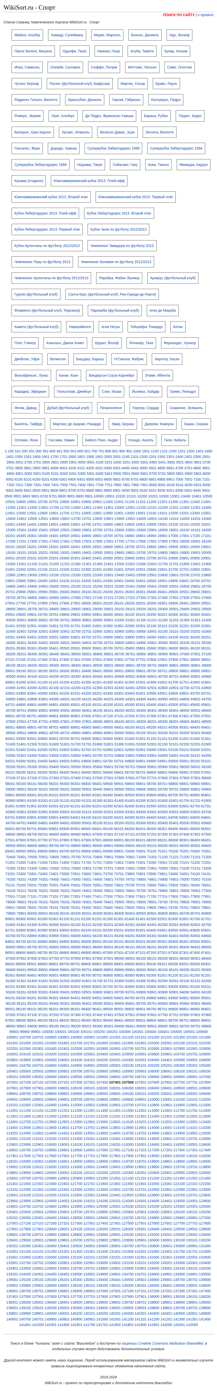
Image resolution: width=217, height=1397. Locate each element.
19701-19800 (157, 553)
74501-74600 (92, 879)
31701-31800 (80, 626)
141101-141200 (147, 1319)
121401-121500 (18, 1184)
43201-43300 (102, 693)
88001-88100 (135, 958)
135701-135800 (198, 1280)
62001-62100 (59, 806)
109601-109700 (70, 1099)
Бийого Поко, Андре (101, 440)
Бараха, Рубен (156, 116)
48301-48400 (179, 722)
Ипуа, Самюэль (27, 67)
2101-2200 (139, 457)
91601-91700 (92, 981)
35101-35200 (201, 643)
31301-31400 (201, 620)
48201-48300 (157, 722)
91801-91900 (135, 981)
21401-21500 (113, 564)
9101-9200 (157, 490)
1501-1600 (32, 457)
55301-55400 (48, 767)
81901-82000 (48, 925)
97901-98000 (15, 1020)
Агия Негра (110, 327)
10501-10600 (15, 502)
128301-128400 (147, 1229)
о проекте (205, 15)
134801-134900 (172, 1274)
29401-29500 (201, 609)
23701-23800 (201, 575)
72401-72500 (48, 868)
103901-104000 (44, 1060)
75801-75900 (167, 885)
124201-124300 (121, 1201)
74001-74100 (189, 874)
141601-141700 (82, 1325)
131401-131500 (121, 1251)
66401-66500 (189, 829)
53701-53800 (113, 756)
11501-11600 (26, 508)
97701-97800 (179, 1015)
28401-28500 (189, 603)
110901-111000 (198, 1105)
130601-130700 (121, 1246)
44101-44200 (92, 699)
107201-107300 (70, 1082)
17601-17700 (113, 541)
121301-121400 (198, 1178)
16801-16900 (146, 536)
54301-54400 (37, 761)
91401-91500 (48, 981)
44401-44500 (157, 699)
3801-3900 (32, 468)
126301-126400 (44, 1218)
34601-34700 (92, 643)
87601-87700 (48, 958)
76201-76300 (48, 891)
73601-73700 (102, 874)
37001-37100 (201, 654)
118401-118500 (70, 1161)
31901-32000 (124, 626)
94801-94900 (167, 998)
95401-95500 (92, 1003)
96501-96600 (124, 1009)
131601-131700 (172, 1251)
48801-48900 (80, 727)
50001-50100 (135, 733)
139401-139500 (121, 1308)
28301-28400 (167, 603)
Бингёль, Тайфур (28, 424)
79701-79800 (189, 908)
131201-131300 (70, 1251)
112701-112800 (44, 1122)
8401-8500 (32, 490)
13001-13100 (146, 513)
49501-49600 (26, 733)
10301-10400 (180, 496)
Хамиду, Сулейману (67, 35)
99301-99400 (113, 1026)
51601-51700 (70, 744)
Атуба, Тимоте (142, 51)
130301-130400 (44, 1246)
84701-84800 (37, 942)
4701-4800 (192, 468)
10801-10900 (80, 502)
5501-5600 (130, 474)
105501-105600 (44, 1071)
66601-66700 (26, 834)
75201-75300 (37, 885)
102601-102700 (121, 1049)
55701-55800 (135, 767)
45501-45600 (189, 705)
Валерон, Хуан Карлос (32, 132)
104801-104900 (70, 1065)
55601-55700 (113, 767)
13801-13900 (113, 519)
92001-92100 (179, 981)
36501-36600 (92, 654)
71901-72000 (146, 863)
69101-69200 (157, 846)
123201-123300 (70, 1195)
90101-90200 (179, 970)
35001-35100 (179, 643)
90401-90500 (37, 975)
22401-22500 (124, 569)
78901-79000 (15, 908)
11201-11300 (167, 502)
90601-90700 (80, 975)
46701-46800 (37, 716)
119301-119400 (95, 1167)
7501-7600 (77, 485)
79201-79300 (80, 908)
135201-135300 (70, 1280)
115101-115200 (44, 1139)
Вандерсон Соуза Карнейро (111, 375)
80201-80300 (92, 913)
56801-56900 (167, 772)
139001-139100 (18, 1308)
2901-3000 (77, 462)
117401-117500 (18, 1156)
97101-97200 (48, 1015)
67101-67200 (135, 834)
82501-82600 (179, 925)
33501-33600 (59, 637)
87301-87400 (189, 953)
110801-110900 (172, 1105)
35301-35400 (37, 648)
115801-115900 (18, 1144)
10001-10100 (114, 496)
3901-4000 (50, 468)
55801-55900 (157, 767)
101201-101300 (172, 1037)
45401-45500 (167, 705)
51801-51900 (113, 744)
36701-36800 (135, 654)
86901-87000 (102, 953)
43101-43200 (80, 693)
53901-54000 (157, 756)
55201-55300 (26, 767)
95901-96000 (201, 1003)
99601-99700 (179, 1026)
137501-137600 (44, 1297)
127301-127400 (95, 1223)
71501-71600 (59, 863)
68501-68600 (26, 846)
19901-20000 (201, 553)
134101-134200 (198, 1268)
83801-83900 (48, 936)
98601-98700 (167, 1020)
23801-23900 (15, 581)
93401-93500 (70, 992)
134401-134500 (70, 1274)
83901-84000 (70, 936)
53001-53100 (167, 750)
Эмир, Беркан (123, 424)
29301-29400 (179, 609)
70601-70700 (70, 857)
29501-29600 (15, 615)
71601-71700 (80, 863)
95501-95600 (113, 1003)
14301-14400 (15, 524)
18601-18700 (124, 547)
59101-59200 (48, 789)
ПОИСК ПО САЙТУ (179, 15)
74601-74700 (113, 879)
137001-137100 (121, 1291)
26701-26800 (26, 598)
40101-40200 (48, 676)
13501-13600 (48, 519)
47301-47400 (167, 716)
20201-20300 (59, 558)
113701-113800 (95, 1128)
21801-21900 (201, 564)
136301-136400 (147, 1285)
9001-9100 (139, 490)
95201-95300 (48, 1003)
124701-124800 (44, 1206)
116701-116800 (44, 1150)
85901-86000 (92, 947)
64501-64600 (189, 817)
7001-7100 (192, 479)
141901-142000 (160, 1325)
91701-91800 (113, 981)
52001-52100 (157, 744)
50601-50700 (59, 739)
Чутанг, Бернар (26, 84)
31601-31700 (59, 626)
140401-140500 (172, 1313)
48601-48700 (37, 727)
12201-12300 (179, 508)
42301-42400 (113, 688)
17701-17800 (135, 541)
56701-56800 (146, 772)
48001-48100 (113, 722)
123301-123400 (95, 1195)
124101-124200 (95, 1201)
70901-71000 (135, 857)
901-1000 (133, 451)
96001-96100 (15, 1009)
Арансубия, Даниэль (84, 100)
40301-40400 (92, 676)
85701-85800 (48, 947)
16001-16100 (179, 530)
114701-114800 (147, 1133)
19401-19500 (92, 553)
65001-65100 (92, 823)
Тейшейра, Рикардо (146, 327)
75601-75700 (124, 885)
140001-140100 (70, 1313)
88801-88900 (102, 964)
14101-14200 (179, 519)
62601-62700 (189, 806)
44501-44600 (179, 699)
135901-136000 (44, 1285)
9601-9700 (39, 496)
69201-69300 (179, 846)
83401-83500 (167, 930)
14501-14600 (59, 524)
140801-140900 (70, 1319)
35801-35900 (146, 648)
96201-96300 (59, 1009)
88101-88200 (157, 958)
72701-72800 (113, 868)
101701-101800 (95, 1043)
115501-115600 (147, 1139)
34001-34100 (167, 637)
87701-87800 (70, 958)
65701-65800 (37, 829)
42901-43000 (37, 693)
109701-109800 (95, 1099)
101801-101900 (121, 1043)
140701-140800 (44, 1319)
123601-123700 (172, 1195)
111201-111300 (70, 1110)
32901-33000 (135, 631)
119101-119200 (44, 1167)
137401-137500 (18, 1297)
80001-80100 (48, 913)
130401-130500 (70, 1246)
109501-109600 (44, 1099)
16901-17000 (167, 536)
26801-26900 (48, 598)
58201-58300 (59, 784)
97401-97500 (113, 1015)
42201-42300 (92, 688)
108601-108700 (18, 1094)
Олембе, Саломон (65, 67)
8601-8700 (67, 490)
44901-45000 (59, 705)
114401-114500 (70, 1133)
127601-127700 (172, 1223)
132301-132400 (147, 1257)
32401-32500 (26, 631)
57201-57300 (48, 778)
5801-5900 (184, 474)
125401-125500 (18, 1212)
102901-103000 (198, 1049)
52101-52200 (179, 744)
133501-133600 (44, 1268)
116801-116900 (70, 1150)
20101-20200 (37, 558)
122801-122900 (172, 1190)
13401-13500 (26, 519)
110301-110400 (44, 1105)
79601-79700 (167, 908)
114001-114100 (172, 1128)
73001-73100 (179, 868)
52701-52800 (102, 750)
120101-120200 (95, 1173)
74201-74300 (26, 879)
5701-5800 (166, 474)
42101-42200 (70, 688)
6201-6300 (50, 479)
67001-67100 (113, 834)
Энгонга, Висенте (160, 132)
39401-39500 (102, 671)
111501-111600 (147, 1110)
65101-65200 (113, 823)
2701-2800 (41, 462)
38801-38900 (179, 665)
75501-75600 (102, 885)
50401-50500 (15, 739)
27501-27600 (201, 598)
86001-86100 (113, 947)
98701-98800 (189, 1020)
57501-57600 (113, 778)
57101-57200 (26, 778)
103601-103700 (172, 1054)
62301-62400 (124, 806)
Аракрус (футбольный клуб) (173, 278)
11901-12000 (113, 508)
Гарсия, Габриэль (126, 100)
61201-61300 (92, 801)
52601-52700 (80, 750)
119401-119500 (121, 1167)
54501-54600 (80, 761)
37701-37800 (146, 660)
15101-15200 (189, 524)
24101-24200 (80, 581)
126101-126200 (198, 1212)
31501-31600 (37, 626)
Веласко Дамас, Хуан (117, 132)
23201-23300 (92, 575)
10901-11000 (102, 502)
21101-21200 (48, 564)
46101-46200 (113, 710)
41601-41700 (167, 682)
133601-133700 (70, 1268)
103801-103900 (18, 1060)
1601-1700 (50, 457)
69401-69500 (15, 851)
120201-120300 (121, 1173)
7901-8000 (148, 485)
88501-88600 (37, 964)
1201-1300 (185, 451)
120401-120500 (172, 1173)
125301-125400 (198, 1206)
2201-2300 (157, 457)
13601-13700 (70, 519)
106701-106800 (147, 1077)
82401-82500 (157, 925)
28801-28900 (70, 609)
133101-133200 (147, 1263)
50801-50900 (102, 739)
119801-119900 (18, 1173)
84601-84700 (15, 942)
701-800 (104, 451)
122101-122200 (198, 1184)
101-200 (21, 451)
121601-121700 (70, 1184)
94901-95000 (189, 998)
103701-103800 (198, 1054)
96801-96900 (189, 1009)
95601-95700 (135, 1003)
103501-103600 (147, 1054)
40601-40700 (157, 676)
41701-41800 (189, 682)
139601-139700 (172, 1308)
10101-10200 (136, 496)
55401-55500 (70, 767)
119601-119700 (172, 1167)
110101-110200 (198, 1099)
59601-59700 (157, 789)
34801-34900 (135, 643)
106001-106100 (172, 1071)
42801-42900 (15, 693)
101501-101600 (44, 1043)
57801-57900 (179, 778)
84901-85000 (80, 942)
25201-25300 (113, 586)
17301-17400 (48, 541)
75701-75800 (146, 885)
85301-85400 (167, 942)
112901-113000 (95, 1122)
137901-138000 (147, 1297)
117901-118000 (147, 1156)
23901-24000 (37, 581)
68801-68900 (92, 846)
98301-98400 (102, 1020)
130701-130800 (147, 1246)
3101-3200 (112, 462)
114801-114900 (172, 1133)
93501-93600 (92, 992)
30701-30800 (70, 620)
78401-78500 (113, 902)
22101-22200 (59, 569)
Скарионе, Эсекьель (186, 408)
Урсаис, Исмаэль (75, 132)
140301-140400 (147, 1313)
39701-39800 (167, 671)
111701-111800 (198, 1110)
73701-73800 (124, 874)
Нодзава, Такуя (89, 165)
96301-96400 (80, 1009)
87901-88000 (113, 958)
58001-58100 (15, 784)
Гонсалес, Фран (27, 148)
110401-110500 (70, 1105)
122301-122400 (44, 1190)
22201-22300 (80, 569)
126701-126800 (147, 1218)
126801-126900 (172, 1218)
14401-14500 (37, 524)
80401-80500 (135, 913)
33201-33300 (201, 631)
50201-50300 (179, 733)
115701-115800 (198, 1139)
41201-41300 (80, 682)
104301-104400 (147, 1060)
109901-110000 (147, 1099)
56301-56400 (59, 772)
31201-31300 (179, 620)
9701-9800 (57, 496)
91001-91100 (167, 975)
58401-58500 (102, 784)
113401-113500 (18, 1128)
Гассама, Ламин (62, 440)
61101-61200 (70, 801)
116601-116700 (18, 1150)
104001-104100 (70, 1060)
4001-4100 (67, 468)
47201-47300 (146, 716)
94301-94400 (59, 998)
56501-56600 (102, 772)
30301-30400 (189, 615)
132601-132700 (18, 1263)
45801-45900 (48, 710)
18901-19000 (189, 547)
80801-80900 (15, 919)
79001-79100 (37, 908)
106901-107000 (198, 1077)
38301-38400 (70, 665)
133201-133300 (172, 1263)
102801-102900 (172, 1049)
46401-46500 (179, 710)
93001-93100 (189, 987)
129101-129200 (147, 1235)
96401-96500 (102, 1009)
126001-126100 (172, 1212)
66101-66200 (124, 829)
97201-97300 (70, 1015)
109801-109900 (121, 1099)
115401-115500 (121, 1139)
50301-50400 (201, 733)
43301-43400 (124, 693)
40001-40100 (26, 676)
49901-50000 (113, 733)
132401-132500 (172, 1257)
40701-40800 (179, 676)
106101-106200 (198, 1071)
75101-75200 (15, 885)
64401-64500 (167, 817)
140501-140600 (198, 1313)
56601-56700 (124, 772)
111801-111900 (18, 1116)
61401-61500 (135, 801)
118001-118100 (172, 1156)
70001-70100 (146, 851)
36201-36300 (26, 654)
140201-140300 (121, 1313)
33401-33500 (37, 637)
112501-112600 (198, 1116)
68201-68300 (167, 840)
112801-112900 (70, 1122)
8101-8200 (184, 485)
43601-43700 (189, 693)
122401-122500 (70, 1190)
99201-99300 (92, 1026)
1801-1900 (85, 457)
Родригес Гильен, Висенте (35, 100)
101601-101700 (70, 1043)
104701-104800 (44, 1065)
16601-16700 (102, 536)
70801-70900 (113, 857)
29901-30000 (102, 615)
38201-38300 (48, 665)
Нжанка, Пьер (108, 51)
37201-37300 (37, 660)
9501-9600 (21, 496)
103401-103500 (121, 1054)
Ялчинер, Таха (141, 343)
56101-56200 (15, 772)
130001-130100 (172, 1240)
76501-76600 (113, 891)
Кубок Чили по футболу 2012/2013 (118, 229)
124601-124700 (18, 1206)
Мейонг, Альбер (27, 35)
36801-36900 (157, 654)
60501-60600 (146, 795)
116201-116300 (121, 1144)
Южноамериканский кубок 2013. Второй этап (51, 197)
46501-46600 (201, 710)
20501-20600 (124, 558)
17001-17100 (189, 536)
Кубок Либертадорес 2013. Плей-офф (45, 213)
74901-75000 (179, 879)
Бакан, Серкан (196, 424)
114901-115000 (198, 1133)
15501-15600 (70, 530)
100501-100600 (195, 1032)
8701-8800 (85, 490)
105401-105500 (18, 1071)
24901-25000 (48, 586)
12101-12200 (157, 508)
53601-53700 (92, 756)
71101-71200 (179, 857)
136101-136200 (95, 1285)
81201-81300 (102, 919)
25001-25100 (70, 586)
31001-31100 (135, 620)
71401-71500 (37, 863)
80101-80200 (70, 913)
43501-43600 (167, 693)
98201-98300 (80, 1020)
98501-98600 (146, 1020)
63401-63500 (157, 812)
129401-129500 (18, 1240)
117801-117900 (121, 1156)
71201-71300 (201, 857)
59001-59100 (26, 789)
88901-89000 (124, 964)
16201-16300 (15, 536)
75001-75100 (201, 879)
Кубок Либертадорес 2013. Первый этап (47, 229)
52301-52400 (15, 750)
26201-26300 (124, 592)
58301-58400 (80, 784)
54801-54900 (146, 761)
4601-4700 (174, 468)
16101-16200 (201, 530)
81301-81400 (124, 919)
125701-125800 (95, 1212)
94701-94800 (146, 998)
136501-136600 (198, 1285)
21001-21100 (26, 564)
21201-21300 (70, 564)
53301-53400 (26, 756)
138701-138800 (147, 1302)
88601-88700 (59, 964)
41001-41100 (37, 682)
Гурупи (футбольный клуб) (36, 294)
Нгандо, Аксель (141, 440)
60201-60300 (80, 795)
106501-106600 (95, 1077)
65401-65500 (179, 823)
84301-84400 (157, 936)
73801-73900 (146, 874)
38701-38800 (157, 665)
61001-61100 (48, 801)
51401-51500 (26, 744)
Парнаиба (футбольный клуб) (115, 310)
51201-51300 (189, 739)
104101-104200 (95, 1060)
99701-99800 (201, 1026)
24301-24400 (124, 581)
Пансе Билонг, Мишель (33, 51)
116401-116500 (172, 1144)
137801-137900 (121, 1297)
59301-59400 (92, 789)
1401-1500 (14, 457)
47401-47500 (189, 716)
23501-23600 (157, 575)
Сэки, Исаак (111, 391)
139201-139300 (70, 1308)
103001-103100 (18, 1054)
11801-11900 (92, 508)
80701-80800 (201, 913)
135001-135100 (18, 1280)
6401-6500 (85, 479)
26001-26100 (80, 592)
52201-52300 (201, 744)
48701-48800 (59, 727)
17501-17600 (92, 541)
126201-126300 (18, 1218)
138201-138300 (18, 1302)
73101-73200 (201, 868)
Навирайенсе (80, 327)
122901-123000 (198, 1190)
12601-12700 (59, 513)
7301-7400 (41, 485)
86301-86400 (179, 947)
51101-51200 (167, 739)
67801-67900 (80, 840)
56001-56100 (201, 767)
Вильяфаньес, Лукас (31, 375)
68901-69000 (113, 846)
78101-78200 (48, 902)
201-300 (35, 451)
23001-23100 (48, 575)
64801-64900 (48, 823)
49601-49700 (48, 733)
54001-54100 (179, 756)
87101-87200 (146, 953)
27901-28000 (80, 603)
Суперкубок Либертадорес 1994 (176, 148)
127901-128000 (44, 1229)
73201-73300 (15, 874)
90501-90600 (59, 975)
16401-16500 (59, 536)
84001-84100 (92, 936)
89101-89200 (167, 964)
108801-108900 (70, 1094)
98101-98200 (59, 1020)
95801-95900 (179, 1003)
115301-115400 (95, 1139)
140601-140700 (18, 1319)
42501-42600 (157, 688)
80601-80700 (179, 913)
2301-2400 (174, 457)
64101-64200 (102, 817)
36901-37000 (179, 654)
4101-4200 (85, 468)
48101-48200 (135, 722)
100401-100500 (169, 1032)
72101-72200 (189, 863)
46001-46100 (92, 710)
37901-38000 (189, 660)
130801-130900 (172, 1246)
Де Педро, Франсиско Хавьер (109, 116)
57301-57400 (70, 778)
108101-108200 (95, 1088)
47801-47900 (70, 722)
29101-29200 (135, 609)
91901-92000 (157, 981)
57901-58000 (201, 778)
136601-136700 (18, 1291)
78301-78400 (92, 902)
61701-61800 (201, 801)
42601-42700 (179, 688)
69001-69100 (135, 846)
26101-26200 (102, 592)
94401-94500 (80, 998)
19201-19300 (48, 553)
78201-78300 (70, 902)
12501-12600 (37, 513)
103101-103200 (44, 1054)
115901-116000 (44, 1144)
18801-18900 (167, 547)
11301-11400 (189, 502)
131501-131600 (147, 1251)
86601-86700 (37, 953)
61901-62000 (37, 806)
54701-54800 (124, 761)
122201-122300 (18, 1190)
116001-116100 (70, 1144)
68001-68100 (124, 840)
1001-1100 (150, 451)
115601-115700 (172, 1139)
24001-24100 (59, 581)
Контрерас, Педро (165, 100)
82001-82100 (70, 925)
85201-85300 (146, 942)
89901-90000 (135, 970)
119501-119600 (147, 1167)
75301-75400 (59, 885)
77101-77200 (37, 896)
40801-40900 (201, 676)
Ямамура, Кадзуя (193, 165)
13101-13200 (167, 513)
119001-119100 (18, 1167)
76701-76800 (157, 891)
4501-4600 (157, 468)
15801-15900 (135, 530)
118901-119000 (198, 1161)
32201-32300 (189, 626)
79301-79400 (102, 908)
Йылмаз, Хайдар (145, 391)
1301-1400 (203, 451)
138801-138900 (172, 1302)
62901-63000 (48, 812)
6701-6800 (139, 479)
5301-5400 (95, 474)
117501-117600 (44, 1156)
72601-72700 (92, 868)
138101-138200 (198, 1297)
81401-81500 (146, 919)
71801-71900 (124, 863)
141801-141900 (134, 1325)
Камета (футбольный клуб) (36, 327)
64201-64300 (124, 817)
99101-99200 (70, 1026)
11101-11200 (146, 502)
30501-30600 (26, 620)
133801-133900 (121, 1268)
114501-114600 (95, 1133)
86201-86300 (157, 947)
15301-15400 (26, 530)
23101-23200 (70, 575)
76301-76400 (70, 891)
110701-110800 (147, 1105)
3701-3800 (14, 468)
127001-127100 (18, 1223)
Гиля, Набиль (175, 440)
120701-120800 (44, 1178)
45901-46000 (70, 710)
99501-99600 (157, 1026)
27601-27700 (15, 603)
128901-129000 (95, 1235)
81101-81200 (80, 919)
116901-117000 (95, 1150)
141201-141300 (172, 1319)
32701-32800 (92, 631)
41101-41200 (59, 682)
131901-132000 (44, 1257)
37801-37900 (167, 660)
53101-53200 (189, 750)
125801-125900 (121, 1212)
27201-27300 (135, 598)
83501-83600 (189, 930)
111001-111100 (18, 1110)
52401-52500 (37, 750)
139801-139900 (18, 1313)
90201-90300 (201, 970)
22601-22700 (167, 569)
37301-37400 (59, 660)
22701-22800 (189, 569)
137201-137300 (172, 1291)
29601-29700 (37, 615)
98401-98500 (124, 1020)
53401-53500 (48, 756)
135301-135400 (95, 1280)
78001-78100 (26, 902)
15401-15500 (48, 530)
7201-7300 (23, 485)
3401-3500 (166, 462)
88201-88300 (179, 958)
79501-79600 (146, 908)
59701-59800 (179, 789)
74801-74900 (157, 879)
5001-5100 (41, 474)
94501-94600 (102, 998)
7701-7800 (112, 485)
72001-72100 (167, 863)
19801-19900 (179, 553)
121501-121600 (44, 1184)
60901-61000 (26, 801)
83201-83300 (124, 930)
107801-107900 (18, 1088)
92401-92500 (59, 987)
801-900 (118, 451)
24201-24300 (102, 581)
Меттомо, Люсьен (142, 67)
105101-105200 (147, 1065)
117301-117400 (198, 1150)
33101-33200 (179, 631)
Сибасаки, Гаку (125, 165)
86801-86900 (80, 953)
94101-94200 (15, 998)
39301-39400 (80, 671)
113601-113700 (70, 1128)
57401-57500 (92, 778)
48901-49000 (102, 727)
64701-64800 (26, 823)
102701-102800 (147, 1049)
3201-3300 (130, 462)
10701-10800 (59, 502)
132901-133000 (95, 1263)
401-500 (62, 451)
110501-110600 (95, 1105)
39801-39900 (189, 671)
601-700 (90, 451)
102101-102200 (198, 1043)
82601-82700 (201, 925)
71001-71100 (157, 857)
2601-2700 (23, 462)
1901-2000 (103, 457)
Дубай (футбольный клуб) (68, 408)
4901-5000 (23, 474)
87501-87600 (26, 958)
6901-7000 (174, 479)
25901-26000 (59, 592)
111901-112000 (44, 1116)
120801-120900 (70, 1178)
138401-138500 (70, 1302)
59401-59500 (113, 789)
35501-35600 (80, 648)
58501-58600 (124, 784)
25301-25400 (135, 586)
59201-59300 (70, 789)
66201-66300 (146, 829)
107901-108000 (44, 1088)
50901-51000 (124, 739)
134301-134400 (44, 1274)
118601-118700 (121, 1161)
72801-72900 (135, 868)
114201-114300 (18, 1133)
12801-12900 (102, 513)
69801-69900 (102, 851)
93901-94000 (179, 992)
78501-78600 (135, 902)
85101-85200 (124, 942)
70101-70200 (167, 851)
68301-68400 (189, 840)
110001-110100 (172, 1099)
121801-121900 (121, 1184)
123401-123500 (121, 1195)
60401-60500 (124, 795)
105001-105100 (121, 1065)
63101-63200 (92, 812)
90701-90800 (102, 975)
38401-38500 (92, 665)
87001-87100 (124, 953)
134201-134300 (18, 1274)
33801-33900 (124, 637)
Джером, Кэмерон (159, 424)
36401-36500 (70, 654)
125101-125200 (147, 1206)
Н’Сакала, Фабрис (129, 359)
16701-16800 (124, 536)
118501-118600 (95, 1161)
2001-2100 (121, 457)
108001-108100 (70, 1088)
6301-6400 (67, 479)
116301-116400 (147, 1144)
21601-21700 (157, 564)
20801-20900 (189, 558)
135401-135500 (121, 1280)
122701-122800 (147, 1190)
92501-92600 (80, 987)
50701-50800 (80, 739)
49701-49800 (70, 733)
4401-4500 (139, 468)
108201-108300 (121, 1088)
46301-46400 (157, 710)
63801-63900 (37, 817)
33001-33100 (157, 631)
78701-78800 (179, 902)
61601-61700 (179, 801)
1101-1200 (168, 451)
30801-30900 (92, 620)
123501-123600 (147, 1195)
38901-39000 (201, 665)
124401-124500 (172, 1201)
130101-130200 (198, 1240)
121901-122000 (147, 1184)
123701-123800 (198, 1195)
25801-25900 (37, 592)
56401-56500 (80, 772)
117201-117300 (172, 1150)
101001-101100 (121, 1037)
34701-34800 (113, 643)
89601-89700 (70, 970)
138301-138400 (44, 1302)
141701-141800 (108, 1325)
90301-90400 (15, 975)
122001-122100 (172, 1184)
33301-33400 (15, 637)
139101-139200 (44, 1308)
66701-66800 (48, 834)
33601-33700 (80, 637)
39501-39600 (124, 671)
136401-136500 (172, 1285)
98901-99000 (26, 1026)
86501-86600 (15, 953)
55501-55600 (92, 767)
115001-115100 (18, 1139)
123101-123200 (44, 1195)
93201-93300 (26, 992)
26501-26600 (189, 592)
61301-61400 (113, 801)
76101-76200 (26, 891)
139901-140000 (44, 1313)
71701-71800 (102, 863)
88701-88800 (80, 964)
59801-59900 (201, 789)
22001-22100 (37, 569)
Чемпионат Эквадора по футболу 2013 (122, 246)
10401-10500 (202, 496)
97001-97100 (26, 1015)
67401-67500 (201, 834)
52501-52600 (59, 750)
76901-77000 (201, 891)
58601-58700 (146, 784)
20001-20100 (15, 558)
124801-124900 (70, 1206)
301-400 (49, 451)
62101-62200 (80, 806)
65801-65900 (59, 829)
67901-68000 (102, 840)
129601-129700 (70, 1240)
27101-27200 (113, 598)
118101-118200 (198, 1156)
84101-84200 (113, 936)
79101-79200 (59, 908)
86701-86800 (59, 953)
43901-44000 (48, 699)
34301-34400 (26, 643)
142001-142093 (185, 1325)
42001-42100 (48, 688)
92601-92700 (102, 987)
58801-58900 (189, 784)
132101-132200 (95, 1257)
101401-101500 (18, 1043)
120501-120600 (198, 1173)
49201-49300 (167, 727)
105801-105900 (121, 1071)
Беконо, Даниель (145, 35)
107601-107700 (172, 1082)
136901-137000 (95, 1291)
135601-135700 (172, 1280)
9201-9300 (174, 490)
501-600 (76, 451)
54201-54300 (15, 761)
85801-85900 (70, 947)
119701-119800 (198, 1167)
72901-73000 (157, 868)
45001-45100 (80, 705)
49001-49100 (124, 727)
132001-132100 (70, 1257)
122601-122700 (121, 1190)
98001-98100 (37, 1020)
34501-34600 (70, 643)
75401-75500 (80, 885)
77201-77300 (59, 896)
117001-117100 (121, 1150)
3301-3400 (148, 462)
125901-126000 (147, 1212)
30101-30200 (146, 615)
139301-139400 (95, 1308)
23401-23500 (135, 575)
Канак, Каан (68, 375)
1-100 (9, 451)
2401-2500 (192, 457)
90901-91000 (146, 975)
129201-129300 (172, 1235)
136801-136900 (70, 1291)
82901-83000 (59, 930)
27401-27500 (179, 598)
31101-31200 (157, 620)
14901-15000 (146, 524)
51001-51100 (146, 739)
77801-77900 (189, 896)
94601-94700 (124, 998)
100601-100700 (18, 1037)
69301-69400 (201, 846)
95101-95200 (26, 1003)
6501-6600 (103, 479)
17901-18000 (179, 541)
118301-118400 (44, 1161)
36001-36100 (189, 648)
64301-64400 (146, 817)
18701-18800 (146, 547)
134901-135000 (198, 1274)
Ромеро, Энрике (27, 116)
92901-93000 (167, 987)
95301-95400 (70, 1003)
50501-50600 (37, 739)
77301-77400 (80, 896)
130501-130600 (95, 1246)
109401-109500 (18, 1099)
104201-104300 (121, 1060)
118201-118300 (18, 1161)
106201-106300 (18, 1077)
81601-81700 (189, 919)
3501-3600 (184, 462)
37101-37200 (15, 660)
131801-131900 (18, 1257)
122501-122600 (95, 1190)
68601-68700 (48, 846)
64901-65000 (70, 823)
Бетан (178, 327)
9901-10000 (94, 496)
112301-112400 (147, 1116)
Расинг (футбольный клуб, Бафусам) (80, 84)
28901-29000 (92, 609)
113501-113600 (44, 1128)
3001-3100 (95, 462)
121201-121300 (172, 1178)
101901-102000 (147, 1043)
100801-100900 (70, 1037)
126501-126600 (95, 1218)
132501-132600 (198, 1257)
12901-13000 (124, 513)
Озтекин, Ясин (26, 440)
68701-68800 (70, 846)
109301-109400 (198, 1094)
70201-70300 (189, 851)
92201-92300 (15, 987)
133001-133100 (121, 1263)
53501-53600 (70, 756)
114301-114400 (44, 1133)
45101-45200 (102, 705)
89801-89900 (113, 970)
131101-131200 (44, 1251)
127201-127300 (70, 1223)
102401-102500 (70, 1049)
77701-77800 (167, 896)
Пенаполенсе (111, 408)
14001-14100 (157, 519)
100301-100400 (144, 1032)
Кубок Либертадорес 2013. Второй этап (119, 213)
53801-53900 (135, 756)
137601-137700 (70, 1297)
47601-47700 (26, 722)
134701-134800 (147, 1274)
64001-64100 (80, 817)
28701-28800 (48, 609)
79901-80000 (26, 913)
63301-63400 (135, 812)
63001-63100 (70, 812)
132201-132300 (121, 1257)
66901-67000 (92, 834)
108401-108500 (172, 1088)
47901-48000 (92, 722)
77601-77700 (146, 896)
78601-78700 (157, 902)
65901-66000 (80, 829)
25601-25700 (201, 586)
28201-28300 (146, 603)
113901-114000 (147, 1128)
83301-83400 (146, 930)
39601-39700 (146, 671)
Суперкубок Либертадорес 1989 (40, 165)
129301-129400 (198, 1235)
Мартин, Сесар (133, 84)
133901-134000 (147, 1268)
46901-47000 (80, 716)
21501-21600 (135, 564)
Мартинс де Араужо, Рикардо (77, 424)
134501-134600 (95, 1274)
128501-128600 (198, 1229)
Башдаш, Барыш (90, 359)
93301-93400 (48, 992)
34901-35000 (157, 643)
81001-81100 (59, 919)
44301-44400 (135, 699)
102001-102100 (172, 1043)
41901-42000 (26, 688)
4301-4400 (121, 468)
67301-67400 (179, 834)
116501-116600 (198, 1144)
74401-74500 (70, 879)
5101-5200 (59, 474)
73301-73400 (37, 874)
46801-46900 (59, 716)
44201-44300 (113, 699)
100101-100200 (92, 1032)
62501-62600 (167, 806)
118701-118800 (147, 1161)
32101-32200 (167, 626)
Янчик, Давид (25, 408)
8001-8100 (166, 485)
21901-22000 (15, 569)
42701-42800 (201, 688)
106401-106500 (70, 1077)
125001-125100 (121, 1206)
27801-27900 (59, 603)
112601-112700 (18, 1122)
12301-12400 (201, 508)
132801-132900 (70, 1263)
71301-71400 (15, 863)
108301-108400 (147, 1088)
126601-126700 (121, 1218)
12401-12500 (15, 513)
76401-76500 (92, 891)
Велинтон (58, 359)
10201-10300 (158, 496)
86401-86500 (201, 947)
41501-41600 (146, 682)
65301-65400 (157, 823)
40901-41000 (15, 682)
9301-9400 (192, 490)
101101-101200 (147, 1037)
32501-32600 (48, 631)
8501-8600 (50, 490)
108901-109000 (95, 1094)
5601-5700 (148, 474)
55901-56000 (179, 767)
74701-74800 (135, 879)
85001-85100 (102, 942)
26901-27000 (70, 598)
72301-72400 (26, 868)
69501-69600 (37, 851)
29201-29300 (157, 609)
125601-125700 (70, 1212)
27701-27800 (37, 603)
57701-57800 (157, 778)
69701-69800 (80, 851)
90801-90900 (124, 975)
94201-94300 (37, 998)
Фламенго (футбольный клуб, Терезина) (47, 310)
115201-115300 (70, 1139)
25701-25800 (15, 592)
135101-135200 (44, 1280)
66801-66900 (70, 834)
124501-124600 (198, 1201)
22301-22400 (102, 569)
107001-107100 (18, 1082)
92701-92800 (124, 987)
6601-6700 (121, 479)
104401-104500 (172, 1060)
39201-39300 (59, 671)
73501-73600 (80, 874)
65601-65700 (15, 829)
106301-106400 (44, 1077)
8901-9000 (121, 490)
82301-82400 (135, 925)
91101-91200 (189, 975)
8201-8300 (202, 485)
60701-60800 (189, 795)
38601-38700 (135, 665)
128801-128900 (70, 1235)
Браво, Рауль (166, 84)
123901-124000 (44, 1201)
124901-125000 (95, 1206)
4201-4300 (103, 468)
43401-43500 (146, 693)
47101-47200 (124, 716)
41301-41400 (102, 682)
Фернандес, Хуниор (180, 343)
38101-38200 (26, 665)
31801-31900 (102, 626)
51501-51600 (48, 744)
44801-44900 (37, 705)
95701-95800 (157, 1003)
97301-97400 (92, 1015)
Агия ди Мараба (163, 310)
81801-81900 (26, 925)
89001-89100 (146, 964)
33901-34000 (146, 637)
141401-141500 (31, 1325)
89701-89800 (92, 970)
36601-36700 (113, 654)
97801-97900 (201, 1015)
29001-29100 (113, 609)
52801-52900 (124, 750)
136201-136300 (121, 1285)
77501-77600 (124, 896)
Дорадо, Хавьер (64, 148)
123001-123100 (18, 1195)
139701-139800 (198, 1308)
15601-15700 (92, 530)
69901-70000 (124, 851)
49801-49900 (92, 733)
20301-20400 (80, 558)
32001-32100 (146, 626)
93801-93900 (157, 992)
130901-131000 (198, 1246)
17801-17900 (157, 541)
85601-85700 (26, 947)
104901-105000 (95, 1065)
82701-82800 (15, 930)
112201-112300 (121, 1116)
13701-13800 (92, 519)
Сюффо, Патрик (104, 67)
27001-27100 (92, 598)
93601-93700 (113, 992)
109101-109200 (147, 1094)
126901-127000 (198, 1218)
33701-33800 (102, 637)
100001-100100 (67, 1032)
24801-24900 (26, 586)
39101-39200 (37, 671)
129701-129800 (95, 1240)
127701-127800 (198, 1223)
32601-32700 (70, 631)
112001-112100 (70, 1116)
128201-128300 (121, 1229)
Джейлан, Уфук (26, 359)
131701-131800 (198, 1251)
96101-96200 (37, 1009)
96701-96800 (167, 1009)
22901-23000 (26, 575)
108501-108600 (198, 1088)
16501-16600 (80, 536)
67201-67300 (157, 834)
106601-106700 (121, 1077)
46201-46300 (135, 710)
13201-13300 (189, 513)
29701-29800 (59, 615)
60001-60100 (37, 795)
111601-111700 (172, 1110)
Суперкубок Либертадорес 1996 (113, 148)
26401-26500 (167, 592)
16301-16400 (37, 536)
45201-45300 (124, 705)
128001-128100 (70, 1229)
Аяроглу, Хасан (167, 359)
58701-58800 (167, 784)
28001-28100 (102, 603)
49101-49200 (146, 727)
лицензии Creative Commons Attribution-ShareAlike (162, 1343)
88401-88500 (15, 964)
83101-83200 (102, 930)
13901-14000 (135, 519)
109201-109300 (172, 1094)
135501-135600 (147, 1280)
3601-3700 (202, 462)
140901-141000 (95, 1319)
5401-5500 (112, 474)
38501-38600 (113, 665)
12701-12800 (80, 513)
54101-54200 (201, 756)
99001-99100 (48, 1026)
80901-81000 (37, 919)
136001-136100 (70, 1285)
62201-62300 (102, 806)
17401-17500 (70, 541)
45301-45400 (146, 705)
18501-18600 (102, 547)
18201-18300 (37, 547)
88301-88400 (201, 958)
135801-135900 (18, 1285)
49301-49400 (189, 727)
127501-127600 (147, 1223)
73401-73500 (59, 874)
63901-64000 (59, 817)
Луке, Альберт (63, 116)
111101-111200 (44, 1110)
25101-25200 (92, 586)
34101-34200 (189, 637)
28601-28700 (26, 609)
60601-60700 (167, 795)
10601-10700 (37, 502)
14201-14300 (201, 519)
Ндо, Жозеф (179, 35)
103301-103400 (95, 1054)
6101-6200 (32, 479)
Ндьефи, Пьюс (75, 51)
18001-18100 (201, 541)
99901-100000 (42, 1032)
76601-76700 (135, 891)
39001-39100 (15, 671)
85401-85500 (189, 942)
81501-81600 (167, 919)
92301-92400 (37, 987)
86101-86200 (135, 947)
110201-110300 (18, 1105)
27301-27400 (157, 598)
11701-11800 (70, 508)
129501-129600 (44, 1240)
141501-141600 (57, 1325)
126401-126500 (70, 1218)
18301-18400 (59, 547)
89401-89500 (26, 970)
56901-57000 (189, 772)
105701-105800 (95, 1071)
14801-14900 (124, 524)
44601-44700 (201, 699)
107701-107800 (198, 1082)
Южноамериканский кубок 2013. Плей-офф (89, 181)
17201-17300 (26, 541)
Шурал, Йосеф (107, 343)
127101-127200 (44, 1223)
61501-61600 (157, 801)
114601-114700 (121, 1133)
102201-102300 (18, 1049)
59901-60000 (15, 795)
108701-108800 (44, 1094)
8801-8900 (103, 490)
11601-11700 (48, 508)
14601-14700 (80, 524)
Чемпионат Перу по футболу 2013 (42, 262)
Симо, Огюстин (179, 67)
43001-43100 (59, 693)
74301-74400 (48, 879)
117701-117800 (95, 1156)
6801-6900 (157, 479)
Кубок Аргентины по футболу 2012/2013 (47, 246)
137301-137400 (198, 1291)
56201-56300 (37, 772)
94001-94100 (201, 992)
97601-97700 (157, 1015)
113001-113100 (121, 1122)
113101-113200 (147, 1122)
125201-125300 (172, 1206)
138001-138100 (172, 1297)
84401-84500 (179, 936)
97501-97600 (135, 1015)
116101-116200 (95, 1144)
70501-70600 (48, 857)
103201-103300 (70, 1054)
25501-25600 (179, 586)
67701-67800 (59, 840)
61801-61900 (15, 806)
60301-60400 (102, 795)
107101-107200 (44, 1082)
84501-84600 (201, 936)
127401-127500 (121, 1223)
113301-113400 (198, 1122)
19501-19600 (113, 553)
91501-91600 (70, 981)
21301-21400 (92, 564)
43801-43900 (26, 699)
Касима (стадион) (28, 181)
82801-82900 (37, 930)
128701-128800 (44, 1235)
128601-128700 (18, 1235)
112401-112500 (172, 1116)
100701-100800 (44, 1037)
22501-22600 (146, 569)
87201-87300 (167, 953)
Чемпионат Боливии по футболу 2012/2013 (116, 262)
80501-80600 (157, 913)
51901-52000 (135, 744)
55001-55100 (189, 761)
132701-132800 (44, 1263)
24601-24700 (189, 581)
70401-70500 (26, 857)
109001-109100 (121, 1094)
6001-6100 (14, 479)
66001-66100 (102, 829)
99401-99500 (135, 1026)
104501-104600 (198, 1060)
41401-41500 (124, 682)
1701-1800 (67, 457)
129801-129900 (121, 1240)
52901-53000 (146, 750)
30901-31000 (113, 620)
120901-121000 (95, 1178)
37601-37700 (124, 660)
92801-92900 (146, 987)
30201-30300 (167, 615)
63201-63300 (113, 812)
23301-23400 (113, 575)
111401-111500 (121, 1110)
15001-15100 (167, 524)
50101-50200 (157, 733)
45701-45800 (26, 710)
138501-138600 (95, 1302)
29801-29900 (80, 615)
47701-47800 (48, 722)
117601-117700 (70, 1156)
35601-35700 (102, 648)
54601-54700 (102, 761)
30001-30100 (124, 615)
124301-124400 (147, 1201)
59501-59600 (135, 789)
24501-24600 (167, 581)
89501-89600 (48, 970)
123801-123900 (18, 1201)
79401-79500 (124, 908)
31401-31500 (15, 626)
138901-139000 (198, 1302)
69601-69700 (59, 851)
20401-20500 (102, 558)
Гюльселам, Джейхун (74, 391)
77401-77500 (102, 896)
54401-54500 (59, 761)
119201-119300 (70, 1167)
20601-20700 (146, 558)
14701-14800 (102, 524)
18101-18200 (15, 547)
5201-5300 (77, 474)
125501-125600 (44, 1212)
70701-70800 (92, 857)
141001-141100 (121, 1319)
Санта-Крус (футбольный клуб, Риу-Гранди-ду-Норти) (112, 294)
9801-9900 (75, 496)
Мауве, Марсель (107, 35)
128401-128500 (172, 1229)
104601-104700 (18, 1065)
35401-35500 (59, 648)
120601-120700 (18, 1178)
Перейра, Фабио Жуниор (119, 278)
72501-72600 (70, 868)
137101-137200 (147, 1291)
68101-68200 (146, 840)
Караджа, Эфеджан (30, 391)
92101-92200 (201, 981)
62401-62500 (146, 806)
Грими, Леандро (183, 391)
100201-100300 (118, 1032)
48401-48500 (201, 722)
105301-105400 (198, 1065)
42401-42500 (135, 688)
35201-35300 (15, 648)
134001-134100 (172, 1268)
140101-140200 (95, 1313)
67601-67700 (37, 840)
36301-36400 (48, 654)
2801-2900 (59, 462)
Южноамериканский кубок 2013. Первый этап (135, 197)
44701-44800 (15, 705)
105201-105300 (172, 1065)
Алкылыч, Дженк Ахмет (65, 343)
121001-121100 (121, 1178)
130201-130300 (18, 1246)
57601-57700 (135, 778)
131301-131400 (95, 1251)
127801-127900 (18, 1229)
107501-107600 (147, 1082)
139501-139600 (147, 1308)
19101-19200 (26, 553)
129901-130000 (147, 1240)
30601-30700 (48, 620)
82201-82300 (113, 925)
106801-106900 (172, 1077)
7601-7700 (95, 485)
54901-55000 (167, 761)
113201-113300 (172, 1122)
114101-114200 (198, 1128)
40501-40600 (135, 676)
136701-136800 (44, 1291)
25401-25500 (157, 586)
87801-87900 (92, 958)
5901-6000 (202, 474)
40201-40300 (70, 676)
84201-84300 (135, 936)
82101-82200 (92, 925)
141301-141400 (198, 1319)
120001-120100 (70, 1173)
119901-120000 (44, 1173)
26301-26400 (146, 592)
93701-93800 (135, 992)
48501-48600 (15, 727)
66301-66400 (167, 829)
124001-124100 (70, 1201)
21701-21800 (179, 564)
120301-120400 (147, 1173)
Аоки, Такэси (158, 165)
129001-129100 (121, 1235)
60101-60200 (59, 795)
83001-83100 (80, 930)
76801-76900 (179, 891)
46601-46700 (15, 716)
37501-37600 (102, 660)
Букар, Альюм (175, 51)
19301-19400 (70, 553)
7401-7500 (59, 485)
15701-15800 (113, 530)
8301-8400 (14, 490)
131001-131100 (18, 1251)
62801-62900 (26, 812)
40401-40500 (113, 676)
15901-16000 (157, 530)
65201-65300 (135, 823)
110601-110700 (121, 1105)
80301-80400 (113, 913)
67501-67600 (15, 840)
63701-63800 (15, 817)
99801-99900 (19, 1032)
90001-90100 (157, 970)
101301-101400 (198, 1037)
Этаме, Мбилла (157, 375)
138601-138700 (121, 1302)
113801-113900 (121, 1128)
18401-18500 (80, 547)
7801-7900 (130, 485)
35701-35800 (124, 648)
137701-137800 (95, 1297)
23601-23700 (179, 575)
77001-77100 (15, 896)
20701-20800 (167, 558)
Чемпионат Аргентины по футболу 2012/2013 (51, 278)
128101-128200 (95, 1229)
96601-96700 (146, 1009)
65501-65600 (201, 823)
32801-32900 (113, 631)
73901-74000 (167, 874)
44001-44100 (70, 699)
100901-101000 (95, 1037)
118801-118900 (172, 1161)
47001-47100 (102, 716)
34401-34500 (48, 643)
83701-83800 (26, 936)
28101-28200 (124, 603)
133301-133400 (198, 1263)
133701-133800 (95, 1268)
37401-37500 (80, 660)
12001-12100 (135, 508)
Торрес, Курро (190, 116)
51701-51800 (92, 744)
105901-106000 (147, 1071)
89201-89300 (189, 964)
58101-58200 (37, 784)
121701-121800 (95, 1184)
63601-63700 (201, 812)
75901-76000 (189, 885)
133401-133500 (18, 1268)
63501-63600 (179, 812)
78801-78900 (201, 902)
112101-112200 (95, 1116)
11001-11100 (124, 502)
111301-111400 (95, 1110)
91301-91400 (26, 981)
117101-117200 (147, 1150)
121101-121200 (147, 1178)
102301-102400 (44, 1049)
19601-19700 (135, 553)
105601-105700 (70, 1071)
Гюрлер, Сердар (145, 408)
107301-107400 (95, 1082)
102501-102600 (95, 1049)
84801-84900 (59, 942)
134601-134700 (121, 1274)
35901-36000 (167, 648)
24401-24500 (146, 581)
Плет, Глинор (24, 343)
